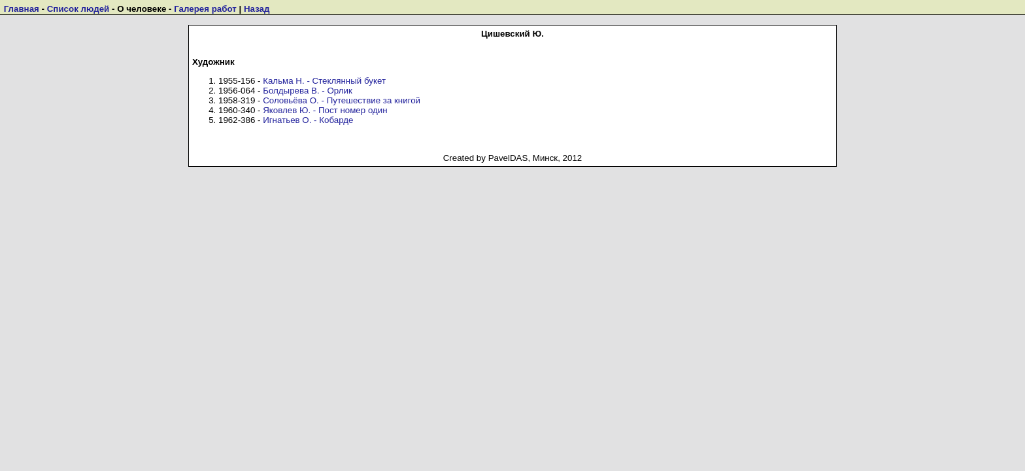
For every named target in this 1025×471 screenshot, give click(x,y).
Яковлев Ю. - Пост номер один (325, 110)
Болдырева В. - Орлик (307, 91)
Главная (21, 9)
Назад (257, 9)
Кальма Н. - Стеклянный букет (324, 81)
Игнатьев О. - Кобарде (308, 120)
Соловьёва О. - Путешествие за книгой (341, 100)
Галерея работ (205, 9)
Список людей (78, 9)
